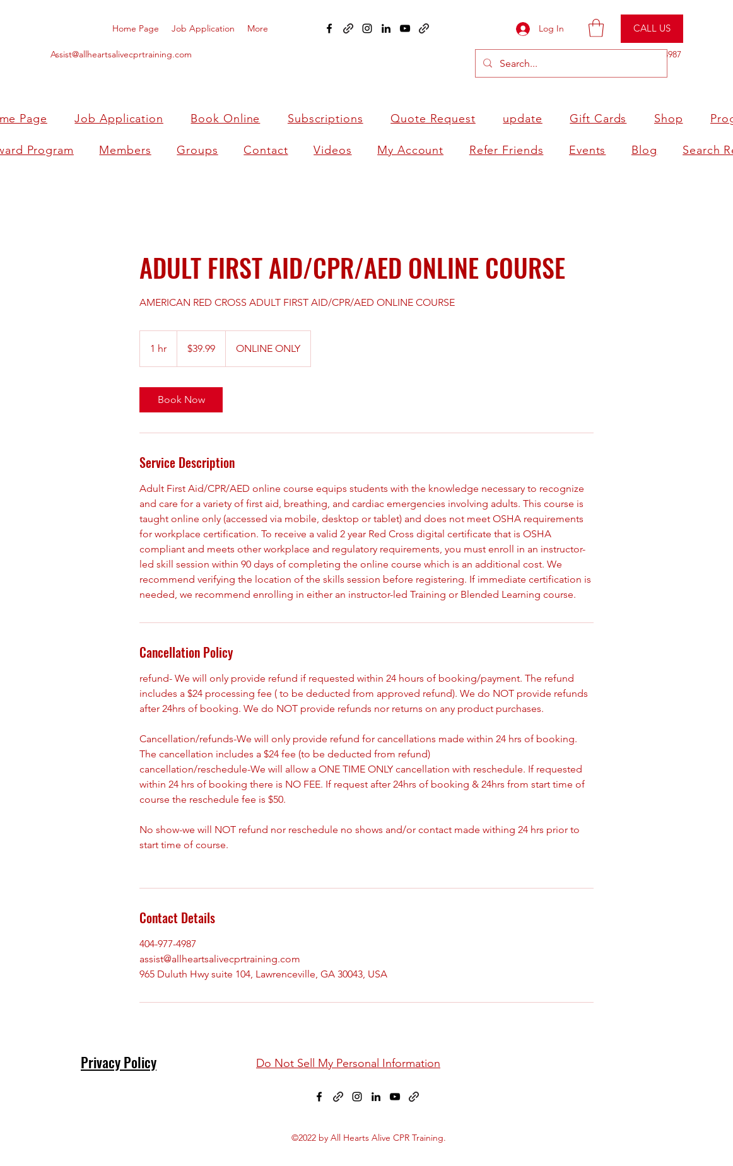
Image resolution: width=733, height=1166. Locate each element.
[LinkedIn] (386, 28)
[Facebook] (319, 1096)
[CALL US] (652, 29)
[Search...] (570, 64)
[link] (181, 399)
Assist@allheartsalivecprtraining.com (121, 54)
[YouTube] (405, 28)
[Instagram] (367, 28)
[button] (596, 28)
